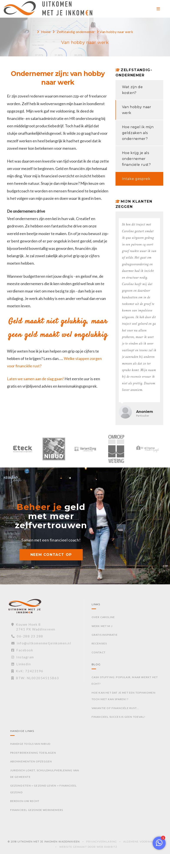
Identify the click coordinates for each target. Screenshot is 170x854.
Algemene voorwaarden (142, 841)
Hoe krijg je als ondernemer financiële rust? (136, 159)
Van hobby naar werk (136, 110)
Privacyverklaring (101, 841)
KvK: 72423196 (27, 671)
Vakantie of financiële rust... (115, 708)
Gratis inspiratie (105, 634)
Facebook (22, 650)
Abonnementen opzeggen (31, 761)
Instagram (22, 657)
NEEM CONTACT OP (51, 555)
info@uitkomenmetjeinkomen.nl (41, 643)
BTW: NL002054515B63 (35, 678)
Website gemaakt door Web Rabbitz (88, 846)
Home (46, 32)
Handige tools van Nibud (30, 743)
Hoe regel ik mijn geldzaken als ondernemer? (138, 133)
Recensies (99, 643)
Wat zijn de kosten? (132, 90)
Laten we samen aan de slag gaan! (35, 378)
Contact (99, 652)
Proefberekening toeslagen (33, 752)
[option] (22, 451)
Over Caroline (103, 617)
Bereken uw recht (25, 801)
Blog (96, 664)
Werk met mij (102, 626)
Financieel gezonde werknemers (36, 810)
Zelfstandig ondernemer (76, 32)
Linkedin (21, 664)
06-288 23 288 (27, 636)
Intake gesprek (136, 179)
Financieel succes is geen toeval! (119, 716)
